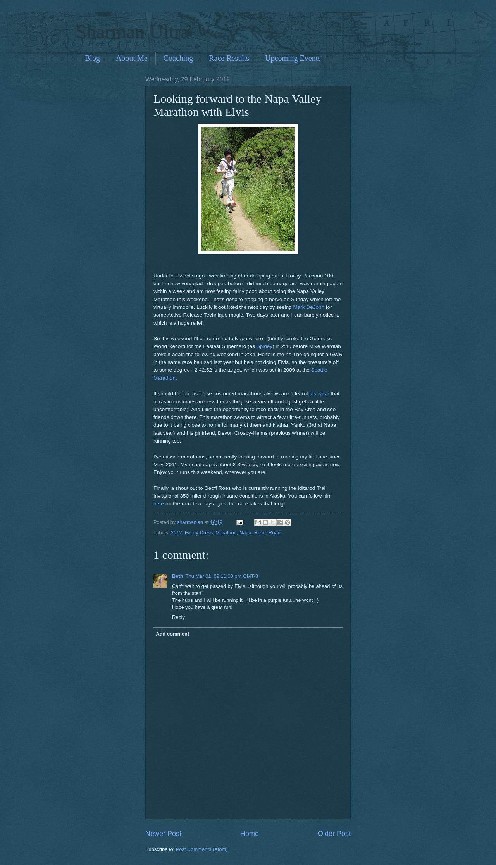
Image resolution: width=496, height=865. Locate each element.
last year (320, 393)
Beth (177, 576)
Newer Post (163, 833)
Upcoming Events (293, 58)
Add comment (172, 634)
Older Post (334, 833)
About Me (132, 58)
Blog (92, 58)
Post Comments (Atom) (202, 849)
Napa (245, 533)
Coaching (178, 58)
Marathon (225, 533)
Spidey (264, 346)
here (158, 504)
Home (249, 833)
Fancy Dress (199, 533)
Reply (178, 617)
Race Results (229, 58)
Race (260, 533)
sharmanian (191, 522)
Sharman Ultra (132, 31)
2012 (176, 533)
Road (275, 533)
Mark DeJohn (308, 307)
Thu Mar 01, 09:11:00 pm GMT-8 (222, 576)
